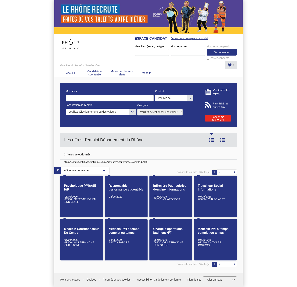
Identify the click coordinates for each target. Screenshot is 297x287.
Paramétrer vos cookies (117, 279)
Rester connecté (219, 58)
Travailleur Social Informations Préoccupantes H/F (211, 189)
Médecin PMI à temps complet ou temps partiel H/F (124, 232)
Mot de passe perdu (218, 46)
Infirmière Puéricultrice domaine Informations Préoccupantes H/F (169, 189)
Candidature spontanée (94, 73)
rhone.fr (146, 73)
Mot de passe (179, 46)
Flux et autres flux (220, 105)
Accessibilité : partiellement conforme (159, 279)
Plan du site (194, 279)
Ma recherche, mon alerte (122, 73)
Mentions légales (70, 279)
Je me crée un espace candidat (189, 38)
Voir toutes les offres (221, 92)
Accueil (78, 65)
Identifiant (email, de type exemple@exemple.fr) (152, 46)
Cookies (91, 279)
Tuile (211, 140)
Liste (223, 140)
